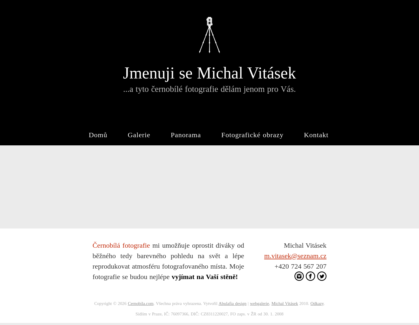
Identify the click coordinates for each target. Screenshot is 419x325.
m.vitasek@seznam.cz (295, 256)
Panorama (186, 135)
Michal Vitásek (284, 303)
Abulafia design (232, 303)
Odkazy (317, 303)
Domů (98, 135)
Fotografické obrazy (252, 135)
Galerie (139, 135)
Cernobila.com (140, 303)
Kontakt (316, 135)
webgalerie (259, 303)
